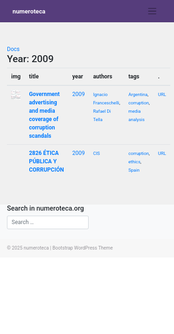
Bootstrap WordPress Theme (82, 247)
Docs (13, 49)
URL (162, 94)
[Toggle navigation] (152, 11)
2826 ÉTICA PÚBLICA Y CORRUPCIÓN (46, 161)
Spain (134, 170)
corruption (139, 102)
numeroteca (29, 11)
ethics (135, 161)
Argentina (138, 94)
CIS (96, 153)
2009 (78, 94)
